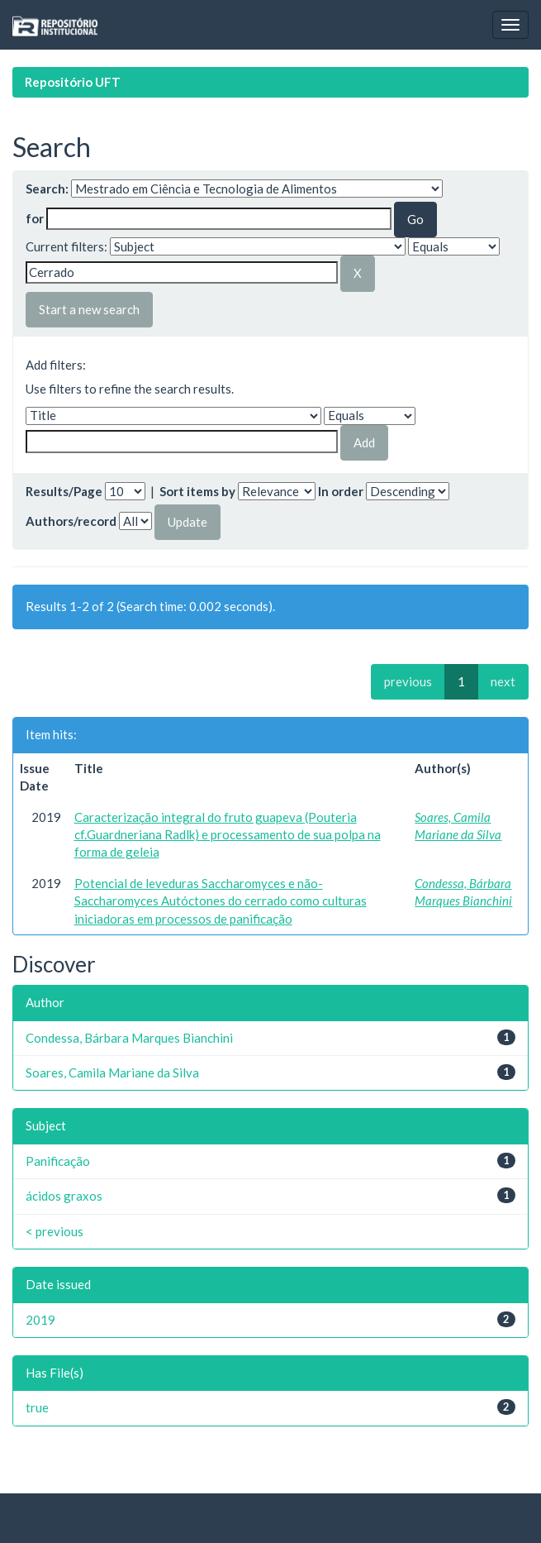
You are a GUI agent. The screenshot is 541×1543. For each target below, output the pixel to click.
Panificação (58, 1161)
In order (340, 491)
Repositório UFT (73, 81)
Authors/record (71, 521)
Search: (47, 188)
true (37, 1407)
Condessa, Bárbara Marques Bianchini (129, 1037)
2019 (40, 1319)
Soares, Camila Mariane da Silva (112, 1072)
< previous (54, 1231)
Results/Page (64, 491)
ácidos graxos (64, 1195)
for (35, 218)
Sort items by (197, 491)
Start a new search (89, 309)
